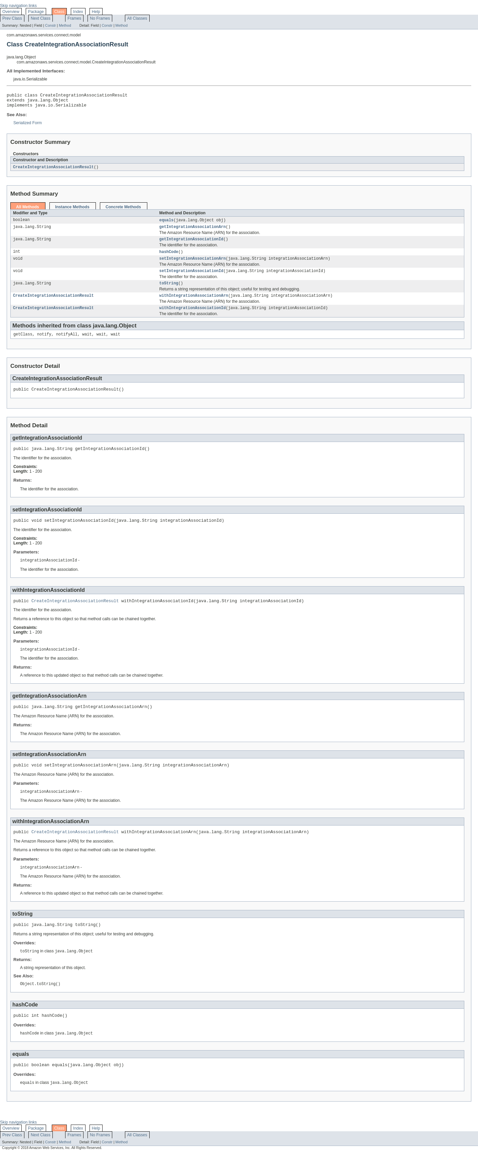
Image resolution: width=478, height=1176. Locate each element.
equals (166, 223)
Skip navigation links (18, 5)
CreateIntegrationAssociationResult (53, 170)
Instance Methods (72, 210)
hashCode (168, 257)
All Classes (137, 18)
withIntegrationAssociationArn (193, 303)
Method (65, 25)
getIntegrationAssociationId (191, 244)
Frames (74, 18)
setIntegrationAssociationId (191, 277)
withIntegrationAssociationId (192, 316)
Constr (50, 25)
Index (78, 11)
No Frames (100, 18)
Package (36, 11)
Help (96, 11)
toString (168, 290)
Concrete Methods (123, 210)
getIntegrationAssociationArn (192, 231)
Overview (10, 11)
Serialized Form (27, 126)
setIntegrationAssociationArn (192, 264)
